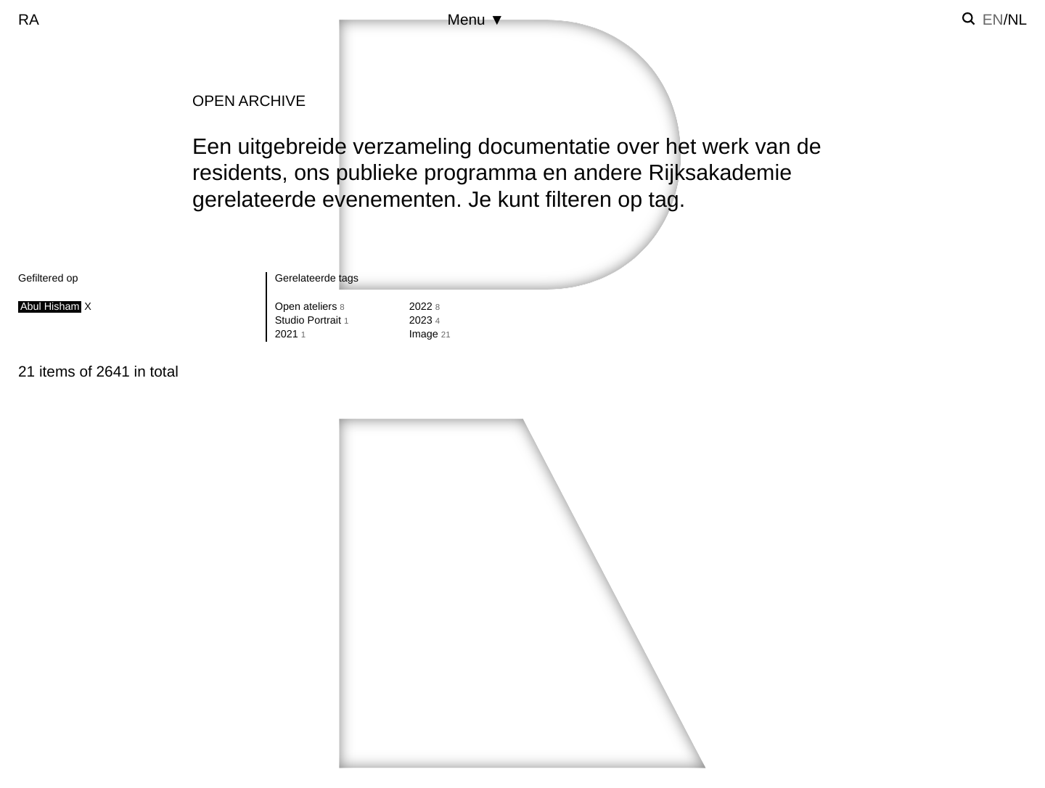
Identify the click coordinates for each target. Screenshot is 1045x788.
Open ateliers (306, 307)
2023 (421, 321)
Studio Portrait (308, 321)
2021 (286, 334)
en (993, 20)
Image (423, 334)
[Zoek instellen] (969, 19)
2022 (421, 307)
